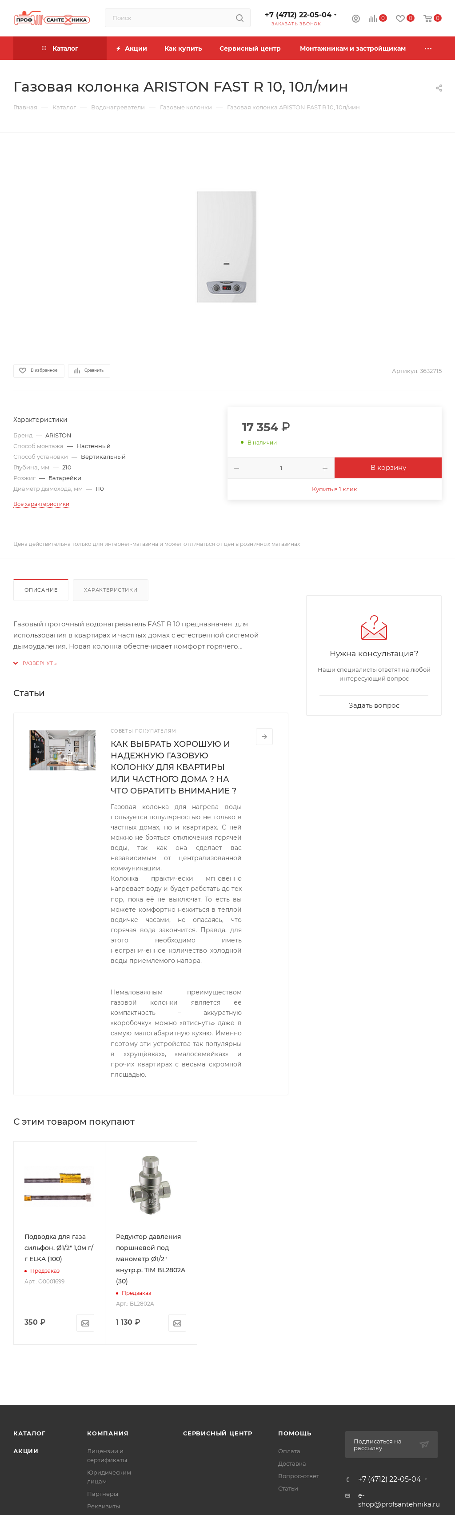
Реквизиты (103, 1506)
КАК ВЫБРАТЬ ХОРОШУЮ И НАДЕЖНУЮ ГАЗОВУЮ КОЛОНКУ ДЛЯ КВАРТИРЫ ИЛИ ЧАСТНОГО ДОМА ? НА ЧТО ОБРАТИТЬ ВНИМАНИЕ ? (173, 767)
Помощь (294, 1433)
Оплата (289, 1451)
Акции (26, 1451)
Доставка (292, 1463)
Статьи (288, 1488)
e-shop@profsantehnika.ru (399, 1499)
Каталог (29, 1433)
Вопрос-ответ (298, 1475)
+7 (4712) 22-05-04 (298, 15)
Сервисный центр (217, 1433)
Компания (107, 1433)
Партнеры (102, 1493)
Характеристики (110, 590)
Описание (40, 590)
